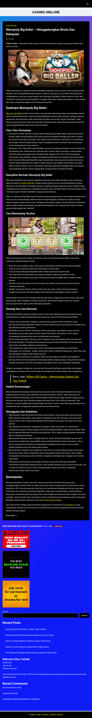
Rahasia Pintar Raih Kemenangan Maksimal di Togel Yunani (29, 635)
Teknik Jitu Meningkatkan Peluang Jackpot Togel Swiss (28, 641)
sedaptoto (26, 699)
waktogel (6, 693)
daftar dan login (20, 674)
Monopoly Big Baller (14, 113)
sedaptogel (7, 699)
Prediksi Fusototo (10, 668)
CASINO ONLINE (11, 25)
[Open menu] (87, 3)
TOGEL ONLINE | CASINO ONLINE (49, 715)
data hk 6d (7, 665)
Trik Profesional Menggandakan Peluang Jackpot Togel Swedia (31, 653)
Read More (11, 515)
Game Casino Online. (53, 500)
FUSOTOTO (7, 663)
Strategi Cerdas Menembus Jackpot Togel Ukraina (25, 629)
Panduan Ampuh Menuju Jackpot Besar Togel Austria (27, 647)
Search (5, 612)
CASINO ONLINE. (28, 183)
